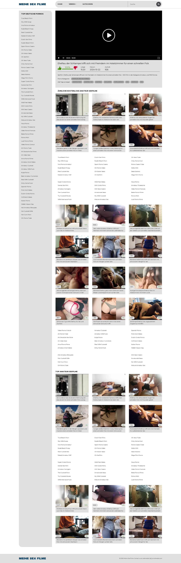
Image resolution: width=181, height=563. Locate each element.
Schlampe (107, 82)
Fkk (141, 82)
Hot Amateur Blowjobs (29, 207)
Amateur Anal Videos (28, 162)
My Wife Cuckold (26, 116)
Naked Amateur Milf (28, 36)
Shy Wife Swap (26, 22)
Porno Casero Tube (27, 67)
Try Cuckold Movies (27, 95)
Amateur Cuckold (27, 165)
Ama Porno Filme (27, 158)
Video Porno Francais (28, 130)
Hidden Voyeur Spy (27, 204)
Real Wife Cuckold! (27, 179)
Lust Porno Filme (27, 141)
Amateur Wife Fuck (27, 169)
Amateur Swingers (27, 88)
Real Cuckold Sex (26, 32)
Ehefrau (98, 82)
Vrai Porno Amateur (28, 25)
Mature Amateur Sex (28, 120)
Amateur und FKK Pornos (80, 78)
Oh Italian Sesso (26, 53)
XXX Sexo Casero (26, 109)
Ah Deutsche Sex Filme (28, 151)
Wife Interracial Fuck (28, 99)
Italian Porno (25, 201)
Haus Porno (25, 123)
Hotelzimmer (118, 82)
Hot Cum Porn (26, 214)
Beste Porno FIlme (27, 134)
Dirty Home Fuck (27, 183)
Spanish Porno (26, 186)
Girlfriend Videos (26, 197)
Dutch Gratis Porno (27, 193)
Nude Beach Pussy (27, 29)
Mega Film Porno (27, 78)
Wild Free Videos (26, 102)
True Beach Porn (26, 18)
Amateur (134, 82)
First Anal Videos (26, 190)
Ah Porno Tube (26, 148)
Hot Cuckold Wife (27, 211)
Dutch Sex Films (26, 39)
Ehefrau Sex (88, 82)
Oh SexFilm (25, 57)
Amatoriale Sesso (27, 113)
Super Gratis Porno (27, 81)
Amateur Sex (77, 82)
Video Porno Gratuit (28, 144)
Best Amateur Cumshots (29, 176)
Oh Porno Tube (26, 218)
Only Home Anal (26, 64)
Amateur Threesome (28, 127)
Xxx (127, 82)
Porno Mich (25, 137)
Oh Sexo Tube (25, 60)
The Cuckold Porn (27, 92)
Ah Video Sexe (25, 155)
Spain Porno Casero (27, 46)
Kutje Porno (25, 172)
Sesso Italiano (25, 74)
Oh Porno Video (26, 50)
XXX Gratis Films (26, 106)
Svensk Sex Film (26, 85)
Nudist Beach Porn (27, 43)
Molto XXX (24, 71)
